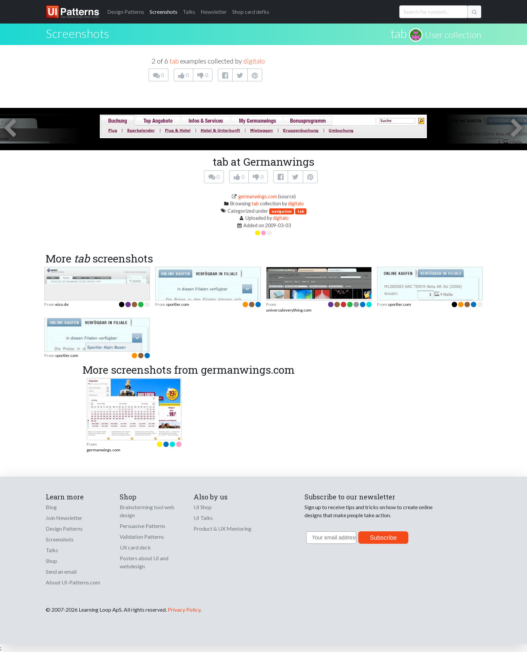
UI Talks (203, 518)
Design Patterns (64, 528)
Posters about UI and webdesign (144, 562)
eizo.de (62, 304)
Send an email (61, 571)
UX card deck (135, 547)
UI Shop (203, 507)
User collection (453, 34)
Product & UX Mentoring (222, 528)
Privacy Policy (184, 609)
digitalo (254, 61)
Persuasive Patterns (142, 526)
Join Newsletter (64, 518)
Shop (51, 561)
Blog (51, 507)
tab (399, 33)
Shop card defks (250, 11)
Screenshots (163, 11)
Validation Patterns (142, 536)
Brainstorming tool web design (147, 511)
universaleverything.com (289, 310)
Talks (189, 11)
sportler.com (177, 304)
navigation (282, 211)
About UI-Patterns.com (73, 582)
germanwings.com (257, 196)
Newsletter (214, 11)
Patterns (125, 11)
